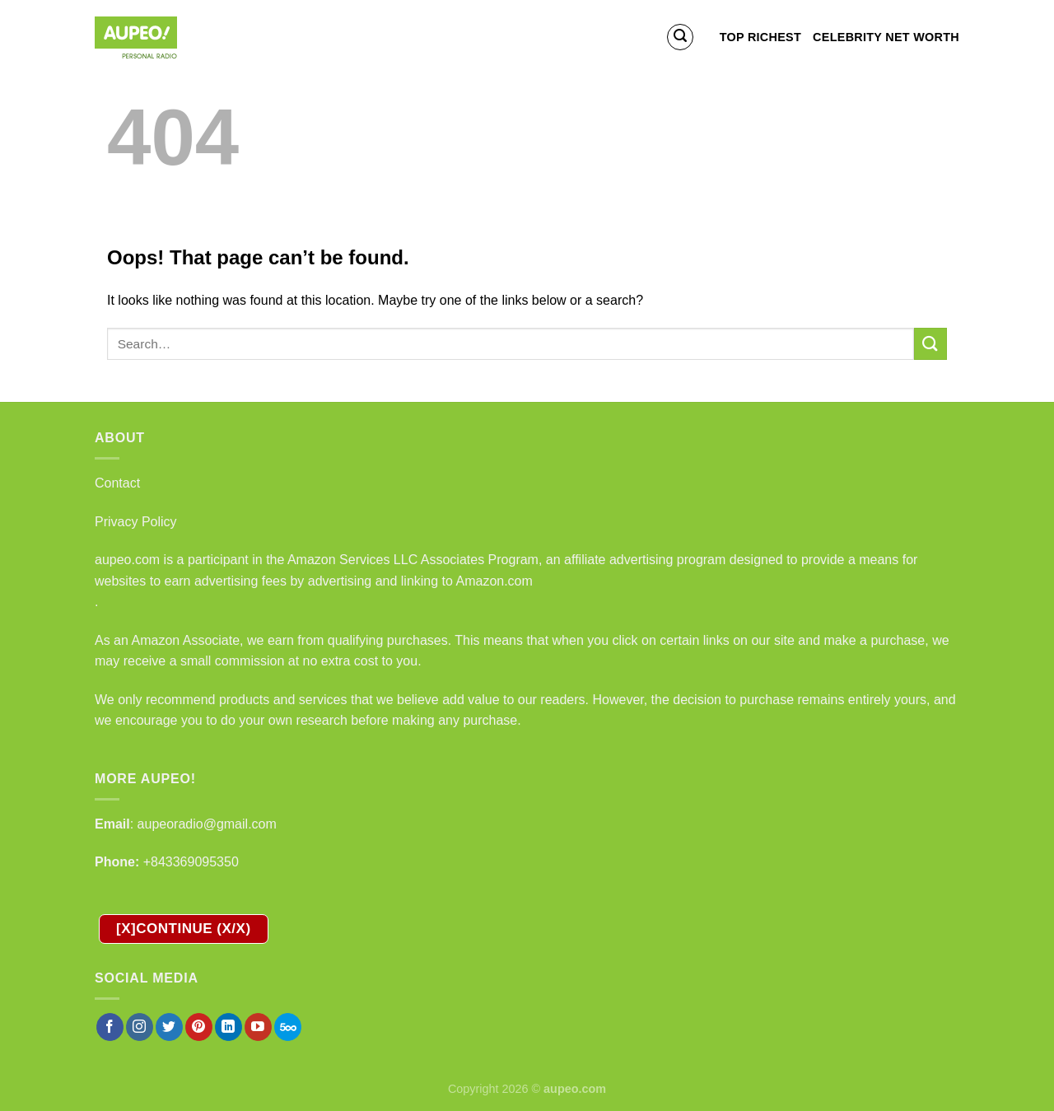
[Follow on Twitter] (169, 1027)
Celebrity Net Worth (886, 37)
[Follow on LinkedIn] (228, 1027)
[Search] (680, 37)
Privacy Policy (136, 522)
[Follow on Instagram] (139, 1027)
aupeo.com (127, 560)
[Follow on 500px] (287, 1027)
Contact (117, 483)
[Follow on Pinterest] (198, 1027)
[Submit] (930, 344)
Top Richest (760, 37)
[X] (183, 929)
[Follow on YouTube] (258, 1027)
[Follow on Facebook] (110, 1027)
